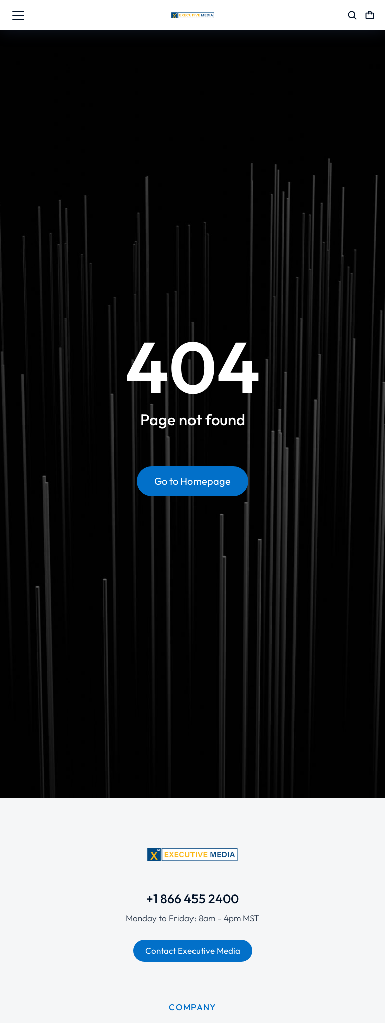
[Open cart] (370, 15)
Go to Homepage (192, 481)
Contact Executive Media (192, 950)
